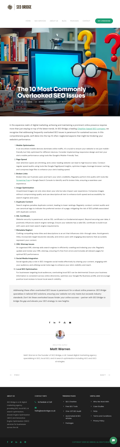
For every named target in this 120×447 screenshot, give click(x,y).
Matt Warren (26, 102)
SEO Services (40, 21)
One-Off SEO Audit (73, 411)
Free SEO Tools (72, 406)
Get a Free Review (104, 21)
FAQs (95, 411)
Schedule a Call (44, 402)
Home (28, 21)
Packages (74, 21)
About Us (54, 21)
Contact (86, 21)
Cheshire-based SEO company (91, 128)
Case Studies (98, 406)
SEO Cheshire (71, 401)
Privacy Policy (98, 421)
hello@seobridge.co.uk (45, 410)
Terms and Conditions (102, 416)
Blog (64, 21)
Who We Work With (101, 401)
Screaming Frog (23, 180)
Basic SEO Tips (45, 102)
